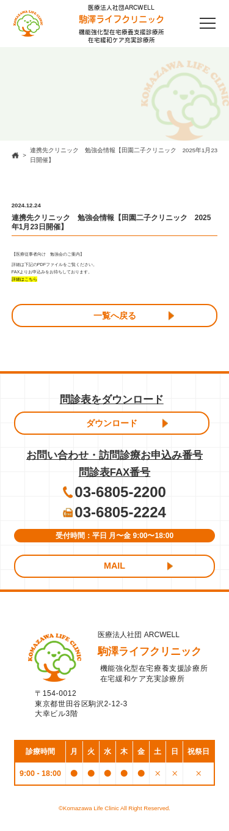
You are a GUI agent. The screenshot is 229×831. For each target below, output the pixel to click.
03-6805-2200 (120, 492)
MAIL (114, 566)
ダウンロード (111, 423)
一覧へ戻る (114, 315)
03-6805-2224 (120, 512)
